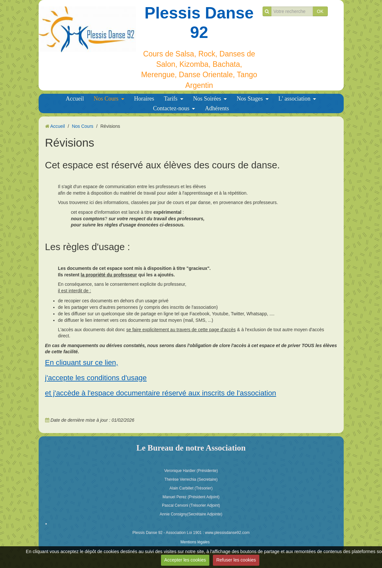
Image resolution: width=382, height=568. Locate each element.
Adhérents (217, 108)
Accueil (75, 98)
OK (320, 11)
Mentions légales (195, 542)
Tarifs (171, 98)
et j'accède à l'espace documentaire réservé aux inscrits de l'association (160, 393)
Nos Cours (106, 98)
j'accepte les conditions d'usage (96, 378)
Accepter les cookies (185, 559)
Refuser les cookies (236, 559)
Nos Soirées (207, 98)
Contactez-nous (171, 108)
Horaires (144, 98)
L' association (294, 98)
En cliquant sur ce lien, (81, 362)
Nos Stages (250, 98)
